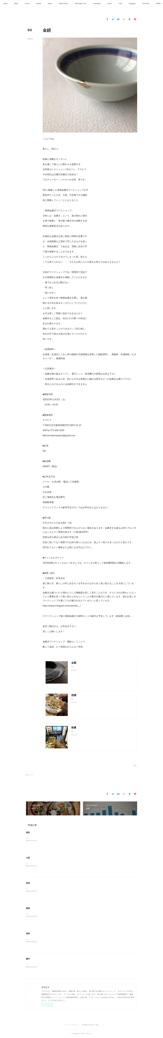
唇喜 (28, 908)
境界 (28, 933)
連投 (28, 832)
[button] (17, 3)
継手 (28, 959)
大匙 (28, 858)
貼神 (28, 883)
